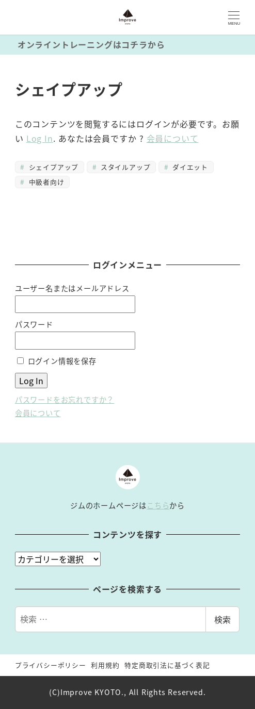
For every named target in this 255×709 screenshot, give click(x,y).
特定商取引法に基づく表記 (167, 665)
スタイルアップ (124, 167)
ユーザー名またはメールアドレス (72, 288)
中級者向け (45, 182)
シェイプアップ (52, 167)
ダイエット (189, 167)
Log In (39, 138)
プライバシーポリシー (50, 665)
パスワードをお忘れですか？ (64, 399)
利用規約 (105, 665)
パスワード (34, 324)
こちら (158, 505)
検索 (222, 619)
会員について (173, 138)
